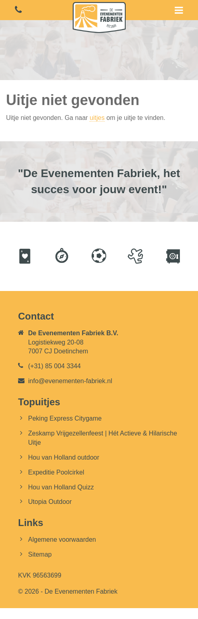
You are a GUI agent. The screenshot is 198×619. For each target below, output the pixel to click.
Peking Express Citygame (65, 418)
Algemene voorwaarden (62, 539)
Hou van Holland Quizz (61, 487)
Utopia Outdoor (50, 501)
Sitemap (40, 554)
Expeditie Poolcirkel (56, 472)
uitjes (97, 117)
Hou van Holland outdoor (63, 457)
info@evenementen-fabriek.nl (70, 381)
